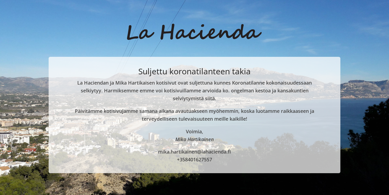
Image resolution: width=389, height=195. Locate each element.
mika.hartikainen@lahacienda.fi (194, 151)
